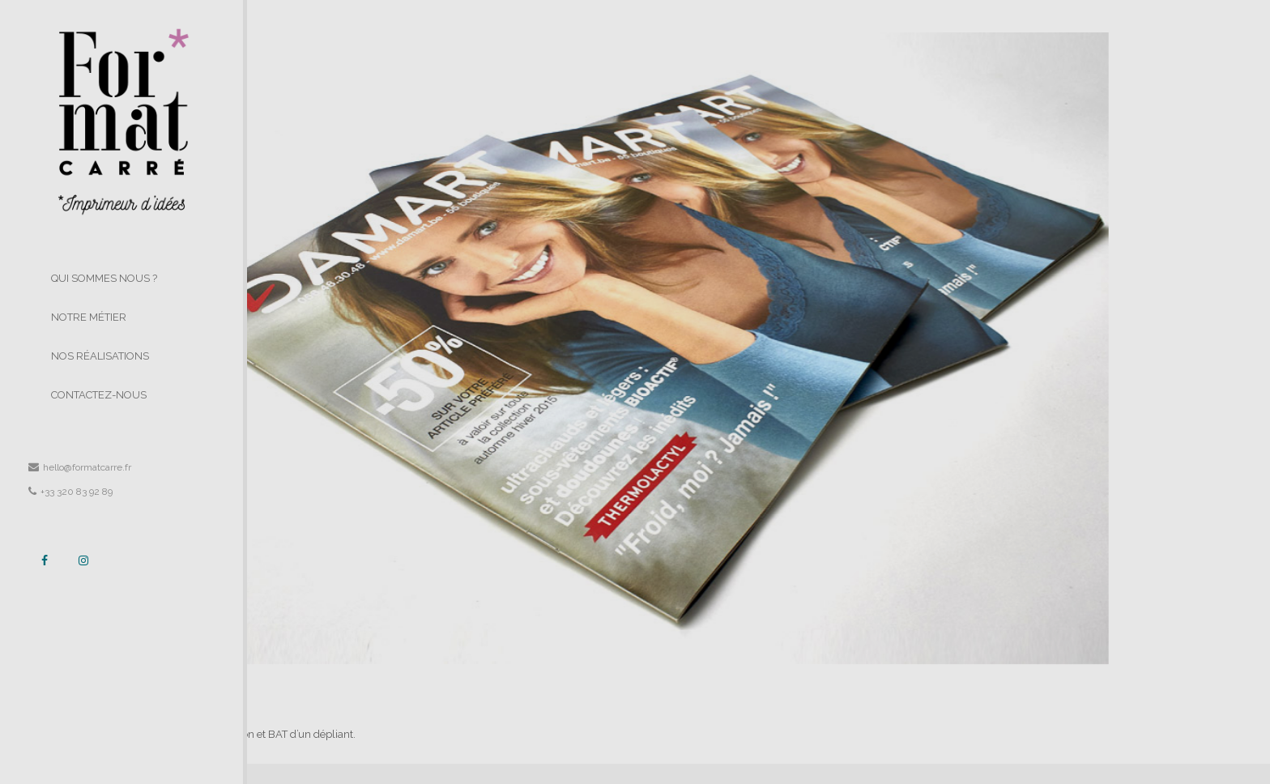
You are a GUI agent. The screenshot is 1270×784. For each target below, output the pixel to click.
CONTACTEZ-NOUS (99, 395)
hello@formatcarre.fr (79, 467)
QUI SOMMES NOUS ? (104, 278)
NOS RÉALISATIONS (100, 356)
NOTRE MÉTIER (88, 317)
